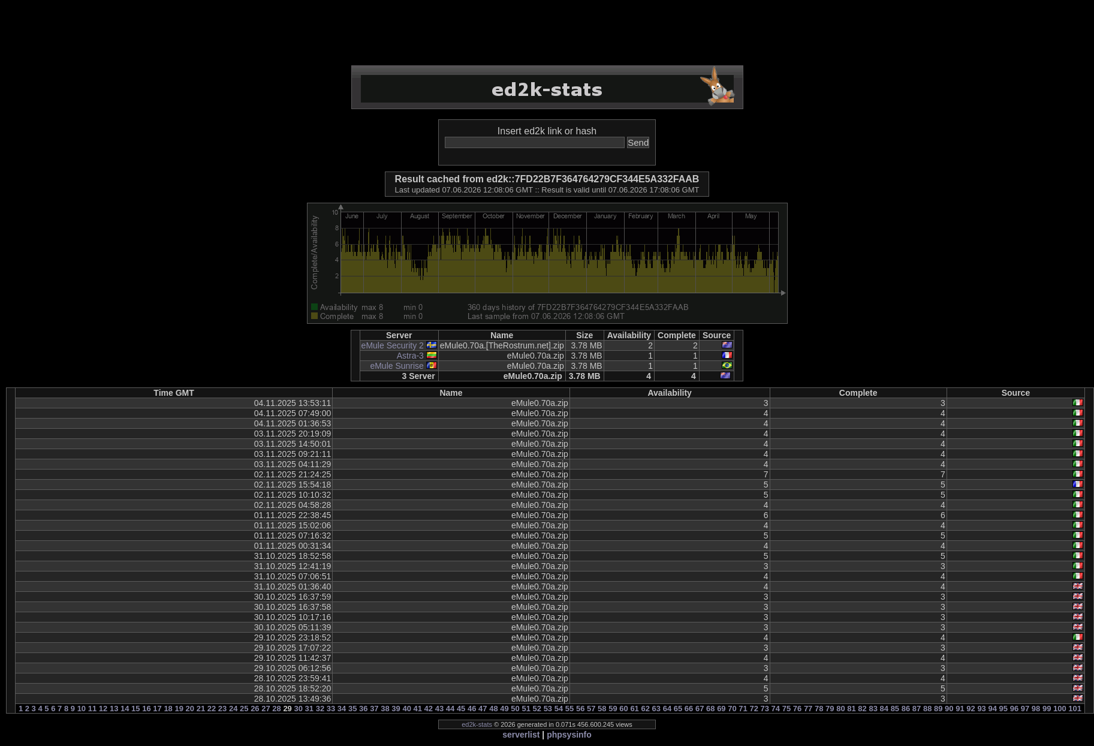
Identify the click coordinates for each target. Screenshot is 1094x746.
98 (1036, 708)
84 (884, 708)
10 (81, 708)
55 (569, 708)
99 (1046, 708)
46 (472, 708)
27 (265, 708)
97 (1025, 708)
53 (548, 708)
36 (363, 708)
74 (775, 708)
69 (721, 708)
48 (493, 708)
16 (146, 708)
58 (602, 708)
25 (244, 708)
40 (406, 708)
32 (320, 708)
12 (103, 708)
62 (645, 708)
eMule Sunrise (397, 366)
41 (418, 708)
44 (450, 708)
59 (612, 708)
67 (699, 708)
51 (526, 708)
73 (765, 708)
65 (678, 708)
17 (157, 708)
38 (385, 708)
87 (916, 708)
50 (515, 708)
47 (482, 708)
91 (960, 708)
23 (222, 708)
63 (656, 708)
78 (819, 708)
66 (689, 708)
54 (558, 708)
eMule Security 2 (392, 345)
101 (1074, 708)
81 (851, 708)
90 (949, 708)
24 (233, 708)
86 (906, 708)
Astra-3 (410, 355)
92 (970, 708)
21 (201, 708)
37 (374, 708)
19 (178, 708)
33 (331, 708)
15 (135, 708)
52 (537, 708)
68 (710, 708)
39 (395, 708)
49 (504, 708)
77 (808, 708)
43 (439, 708)
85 (895, 708)
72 (753, 708)
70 (732, 708)
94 (992, 708)
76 (797, 708)
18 (168, 708)
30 (298, 708)
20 (190, 708)
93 (981, 708)
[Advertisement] (547, 33)
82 (862, 708)
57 (591, 708)
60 (623, 708)
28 (276, 708)
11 (92, 708)
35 (352, 708)
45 (461, 708)
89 (938, 708)
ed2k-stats (477, 724)
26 (255, 708)
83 (873, 708)
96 (1014, 708)
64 (667, 708)
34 (341, 708)
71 (743, 708)
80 (840, 708)
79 (829, 708)
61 (634, 708)
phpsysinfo (569, 734)
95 (1003, 708)
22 (211, 708)
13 (114, 708)
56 (580, 708)
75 (786, 708)
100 (1059, 708)
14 (124, 708)
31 (309, 708)
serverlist (521, 734)
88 (927, 708)
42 (428, 708)
